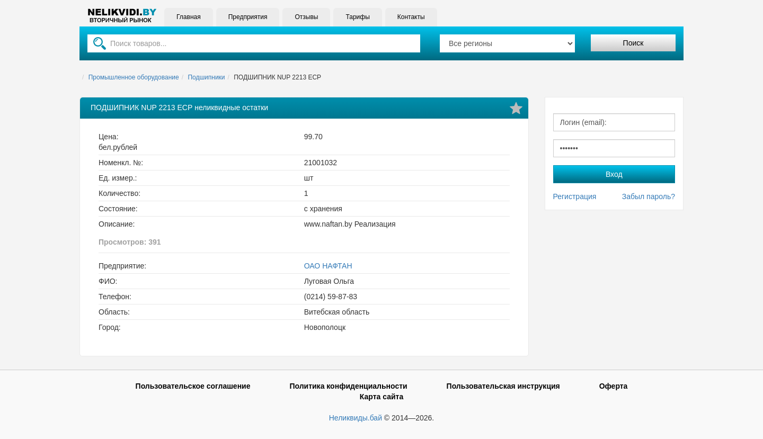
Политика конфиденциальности (348, 386)
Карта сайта (381, 396)
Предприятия (248, 17)
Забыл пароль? (648, 196)
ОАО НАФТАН (328, 266)
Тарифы (357, 17)
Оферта (613, 386)
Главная (188, 17)
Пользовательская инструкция (503, 386)
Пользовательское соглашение (193, 386)
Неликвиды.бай (355, 418)
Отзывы (306, 17)
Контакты (411, 17)
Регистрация (575, 196)
